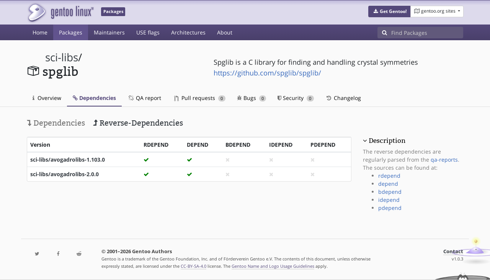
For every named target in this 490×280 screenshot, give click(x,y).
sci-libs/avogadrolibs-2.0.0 (64, 174)
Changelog (343, 98)
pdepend (390, 207)
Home (40, 32)
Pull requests (199, 98)
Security (296, 98)
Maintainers (109, 32)
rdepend (389, 175)
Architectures (188, 32)
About (224, 32)
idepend (389, 199)
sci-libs (61, 57)
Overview (47, 98)
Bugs (251, 98)
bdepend (390, 191)
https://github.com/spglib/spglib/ (267, 72)
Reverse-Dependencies (138, 123)
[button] (389, 11)
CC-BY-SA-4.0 (193, 266)
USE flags (148, 32)
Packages (70, 32)
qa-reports (444, 159)
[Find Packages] (427, 32)
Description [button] (387, 140)
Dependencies (94, 98)
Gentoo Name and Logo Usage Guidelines (273, 266)
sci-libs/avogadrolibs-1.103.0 (67, 159)
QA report (144, 98)
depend (388, 183)
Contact (453, 251)
